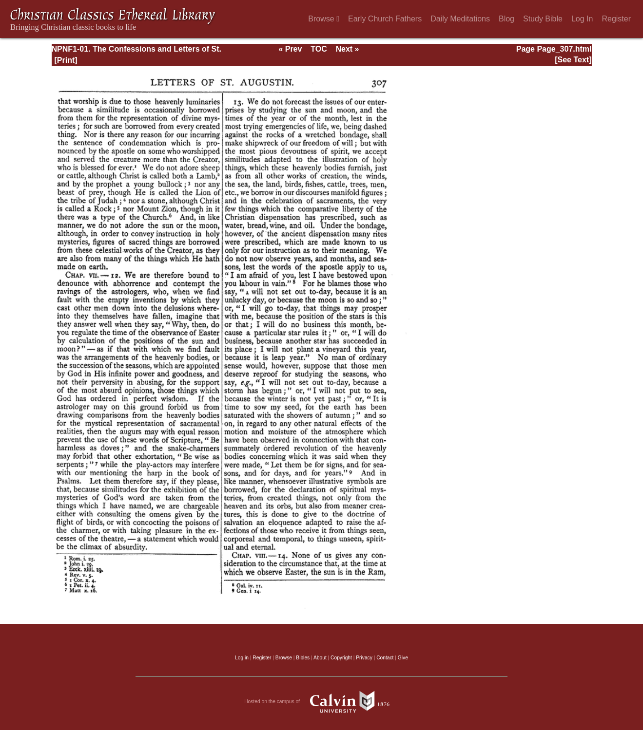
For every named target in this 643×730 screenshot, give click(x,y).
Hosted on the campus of (321, 702)
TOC (319, 49)
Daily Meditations (460, 19)
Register (616, 19)
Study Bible (543, 19)
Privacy (364, 657)
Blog (506, 19)
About (320, 657)
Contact (384, 657)
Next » (347, 49)
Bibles (303, 657)
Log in (242, 657)
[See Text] (573, 60)
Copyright (341, 657)
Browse (323, 19)
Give (403, 657)
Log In (582, 19)
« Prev (290, 49)
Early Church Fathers (385, 19)
